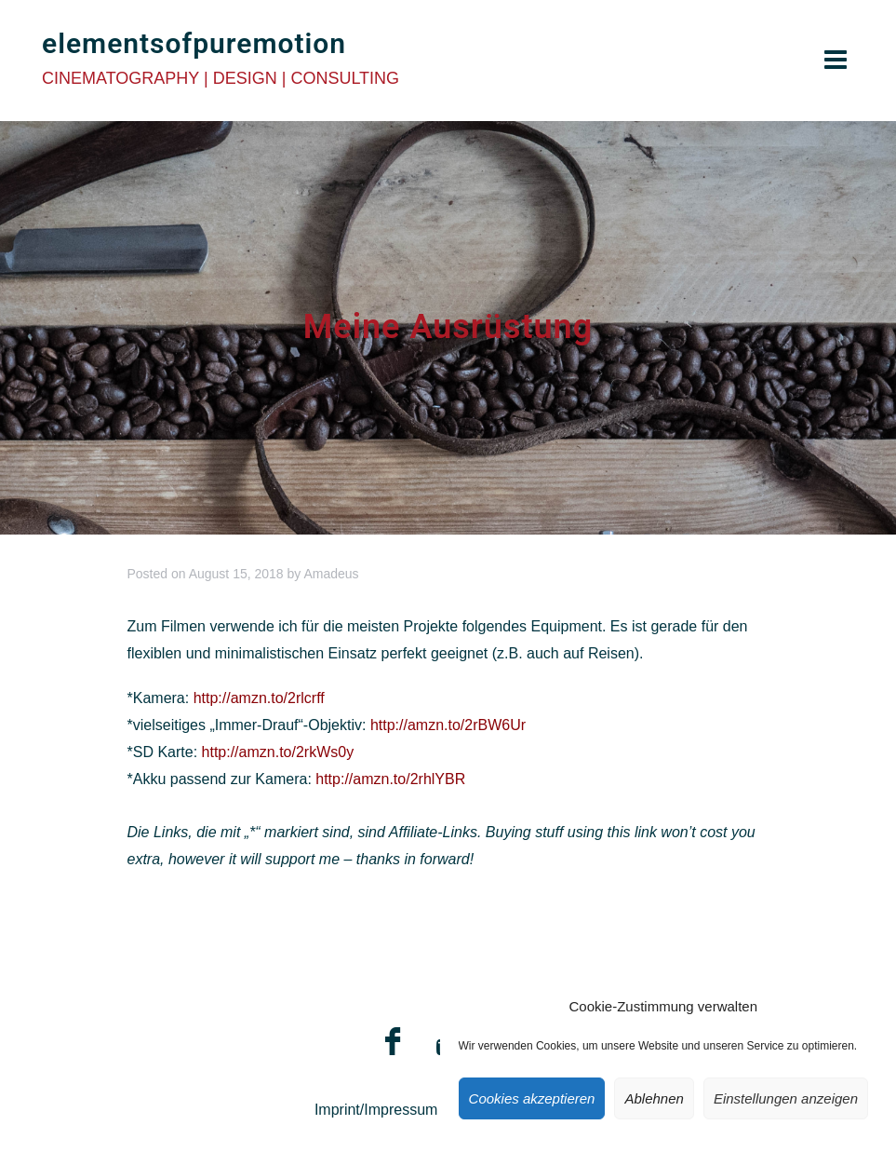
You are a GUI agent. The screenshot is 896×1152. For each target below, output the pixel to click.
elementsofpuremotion (194, 43)
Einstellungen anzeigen (786, 1098)
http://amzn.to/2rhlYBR (390, 779)
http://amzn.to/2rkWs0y (278, 752)
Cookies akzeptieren (532, 1098)
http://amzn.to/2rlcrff (259, 698)
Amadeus (330, 573)
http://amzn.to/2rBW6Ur (448, 725)
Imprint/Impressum (375, 1110)
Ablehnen (653, 1098)
